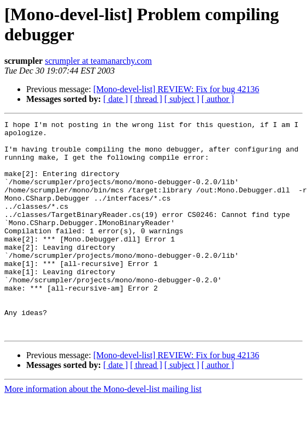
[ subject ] (181, 99)
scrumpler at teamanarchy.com (98, 60)
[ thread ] (146, 99)
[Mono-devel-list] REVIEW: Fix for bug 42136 (176, 89)
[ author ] (218, 99)
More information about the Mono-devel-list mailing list (103, 431)
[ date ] (115, 99)
